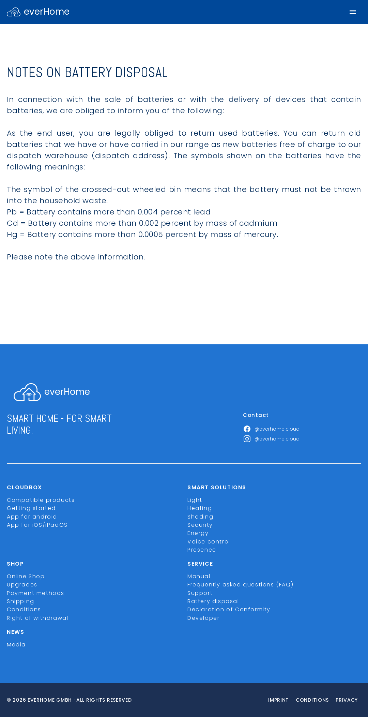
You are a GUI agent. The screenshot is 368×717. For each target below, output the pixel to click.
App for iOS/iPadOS (37, 525)
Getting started (31, 508)
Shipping (20, 601)
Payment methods (35, 593)
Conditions (24, 609)
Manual (199, 576)
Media (16, 644)
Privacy (347, 700)
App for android (32, 517)
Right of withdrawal (37, 618)
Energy (198, 533)
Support (200, 593)
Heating (199, 508)
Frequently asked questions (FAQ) (240, 584)
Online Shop (26, 576)
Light (194, 500)
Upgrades (22, 584)
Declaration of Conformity (229, 609)
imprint (278, 700)
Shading (200, 517)
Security (200, 525)
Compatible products (41, 500)
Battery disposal (213, 601)
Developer (203, 618)
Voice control (208, 542)
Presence (201, 550)
